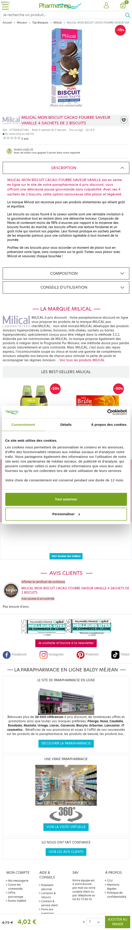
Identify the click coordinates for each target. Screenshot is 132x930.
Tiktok (120, 646)
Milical (58, 22)
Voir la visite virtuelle (66, 819)
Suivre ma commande (15, 878)
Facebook (15, 646)
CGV (110, 872)
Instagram (51, 646)
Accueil (7, 22)
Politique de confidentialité (116, 887)
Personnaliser (66, 514)
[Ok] (128, 15)
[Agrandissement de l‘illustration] (66, 71)
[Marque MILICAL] (11, 120)
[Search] (62, 15)
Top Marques (40, 22)
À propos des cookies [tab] (109, 424)
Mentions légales (113, 878)
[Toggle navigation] (5, 5)
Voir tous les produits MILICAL (82, 360)
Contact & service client (49, 895)
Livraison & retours (48, 887)
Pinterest (87, 646)
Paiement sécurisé (47, 879)
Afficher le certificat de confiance (43, 574)
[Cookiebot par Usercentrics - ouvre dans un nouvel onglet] (107, 412)
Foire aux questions (47, 903)
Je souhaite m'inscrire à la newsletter (66, 635)
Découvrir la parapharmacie (66, 735)
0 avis (24, 138)
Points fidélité (17, 893)
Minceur (22, 22)
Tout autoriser (66, 499)
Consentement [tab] (23, 424)
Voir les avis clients (66, 844)
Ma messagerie (18, 872)
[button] (106, 5)
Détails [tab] (66, 424)
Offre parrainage (15, 887)
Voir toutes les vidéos (66, 548)
